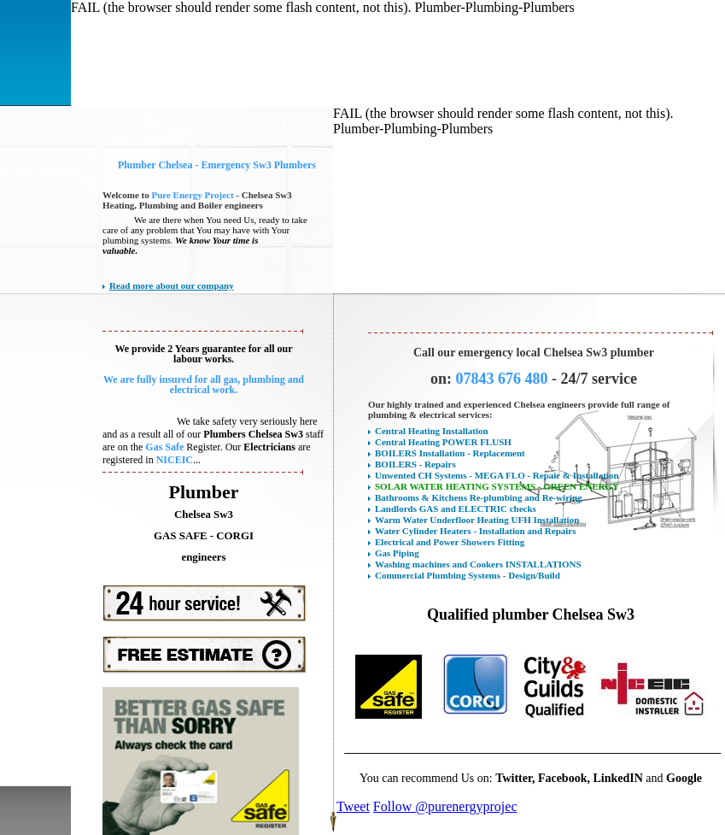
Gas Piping (397, 553)
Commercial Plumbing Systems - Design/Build (467, 575)
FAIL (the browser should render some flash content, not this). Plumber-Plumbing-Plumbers (323, 7)
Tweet (353, 806)
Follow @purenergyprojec (445, 806)
